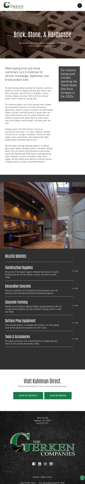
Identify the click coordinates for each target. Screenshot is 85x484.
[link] (82, 477)
